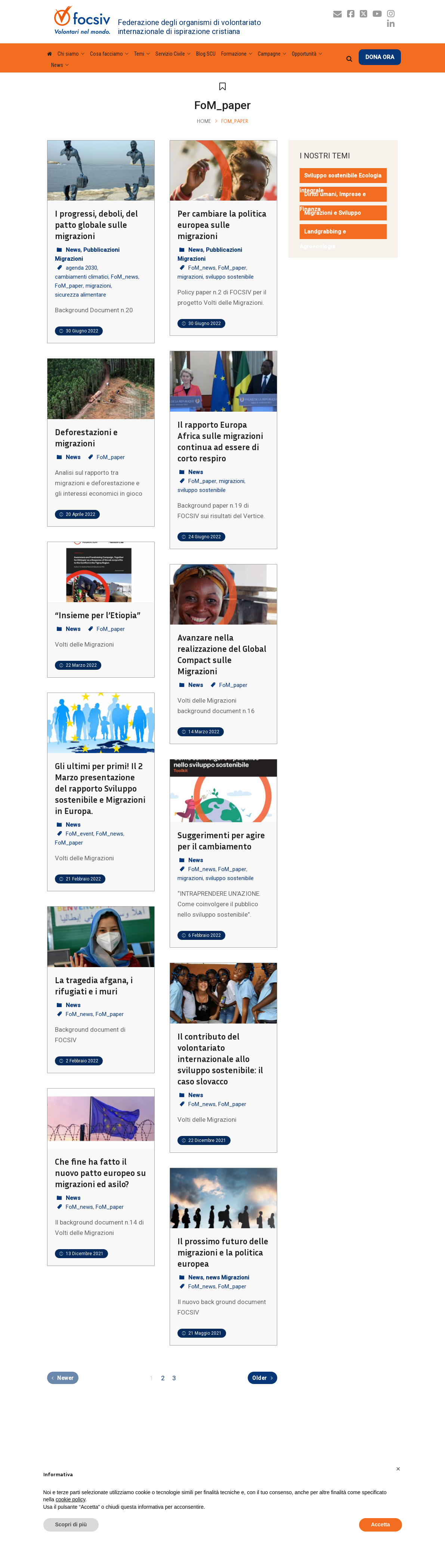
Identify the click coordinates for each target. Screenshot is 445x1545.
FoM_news (124, 276)
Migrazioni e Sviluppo (332, 213)
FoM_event (79, 833)
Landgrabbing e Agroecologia (323, 239)
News (73, 250)
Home (204, 121)
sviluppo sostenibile (229, 276)
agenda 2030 (81, 267)
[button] (398, 1469)
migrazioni (98, 285)
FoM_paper (69, 285)
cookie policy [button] (70, 1499)
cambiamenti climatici (81, 276)
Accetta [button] (380, 1524)
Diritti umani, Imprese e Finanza (333, 202)
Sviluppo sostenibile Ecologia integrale (340, 183)
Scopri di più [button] (71, 1524)
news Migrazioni (227, 1277)
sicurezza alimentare (80, 294)
